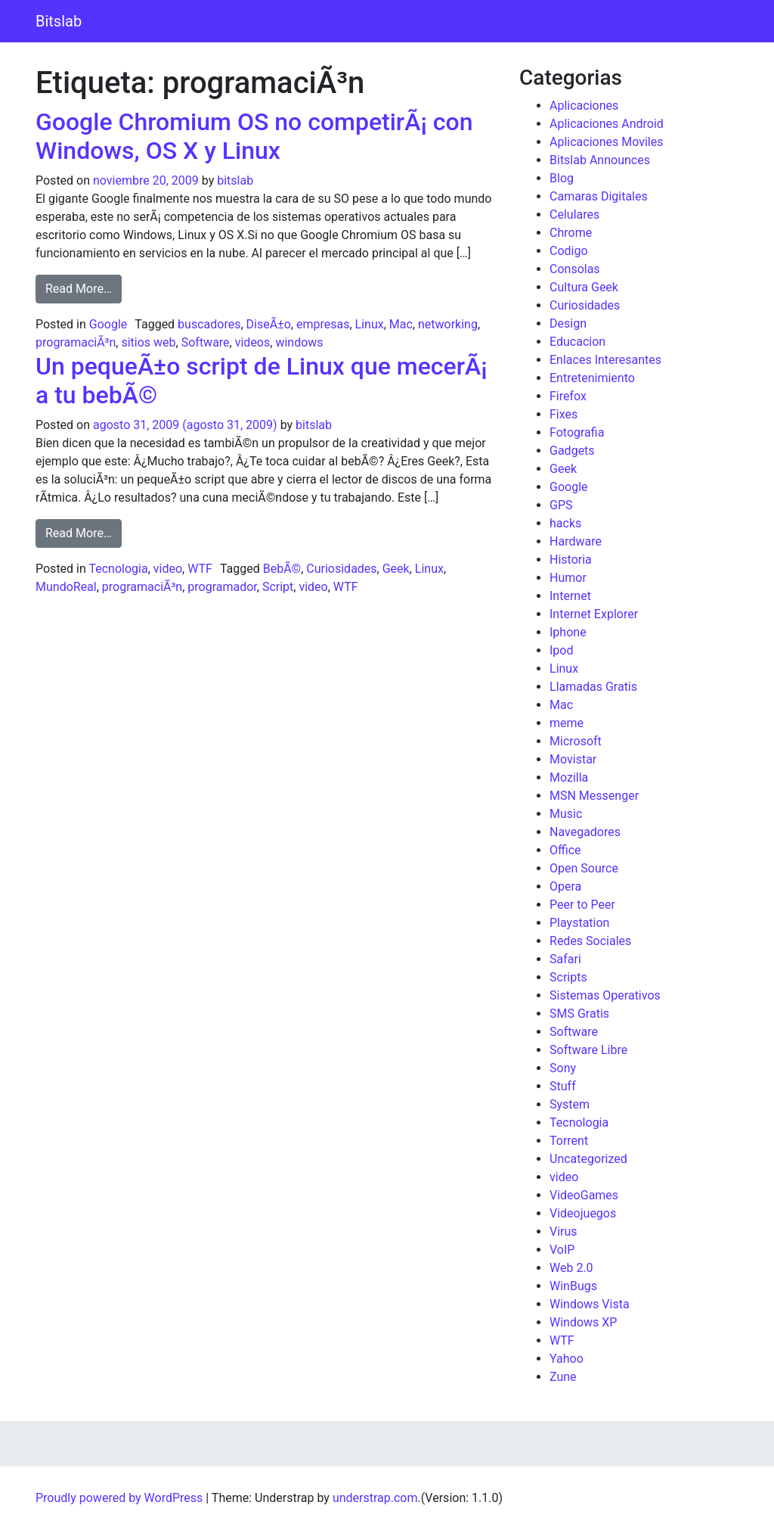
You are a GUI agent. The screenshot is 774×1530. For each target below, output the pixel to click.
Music (566, 814)
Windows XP (583, 1322)
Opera (565, 886)
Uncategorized (588, 1159)
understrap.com (375, 1498)
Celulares (574, 214)
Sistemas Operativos (605, 995)
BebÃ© (282, 568)
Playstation (579, 923)
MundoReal (66, 587)
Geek (396, 568)
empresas (322, 324)
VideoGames (584, 1195)
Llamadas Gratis (593, 686)
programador (222, 587)
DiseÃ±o (268, 324)
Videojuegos (583, 1213)
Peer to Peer (582, 904)
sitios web (148, 342)
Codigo (569, 251)
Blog (562, 178)
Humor (568, 578)
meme (567, 723)
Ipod (561, 650)
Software (205, 342)
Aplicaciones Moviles (606, 142)
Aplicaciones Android (607, 124)
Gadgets (572, 450)
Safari (565, 959)
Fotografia (577, 432)
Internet (570, 596)
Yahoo (567, 1358)
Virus (563, 1231)
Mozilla (569, 777)
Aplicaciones (584, 105)
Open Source (584, 868)
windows (299, 342)
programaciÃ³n (76, 342)
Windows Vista (590, 1304)
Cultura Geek (584, 287)
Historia (571, 559)
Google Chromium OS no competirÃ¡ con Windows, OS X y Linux (254, 136)
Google (108, 324)
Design (568, 323)
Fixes (563, 414)
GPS (561, 505)
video (167, 568)
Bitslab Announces (600, 160)
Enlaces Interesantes (605, 360)
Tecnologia (117, 568)
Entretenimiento (592, 378)
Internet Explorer (594, 614)
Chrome (571, 232)
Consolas (575, 269)
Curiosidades (341, 568)
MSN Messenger (594, 795)
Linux (369, 324)
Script (277, 587)
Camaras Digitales (599, 196)
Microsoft (576, 741)
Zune (563, 1377)
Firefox (568, 396)
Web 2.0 (571, 1268)
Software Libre (588, 1050)
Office (565, 850)
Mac (401, 324)
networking (448, 324)
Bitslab (59, 21)
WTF (199, 568)
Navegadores (585, 832)
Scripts (568, 977)
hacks (565, 523)
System (570, 1104)
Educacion (577, 341)
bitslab (235, 180)
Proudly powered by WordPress (119, 1498)
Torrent (569, 1141)
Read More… (83, 287)
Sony (563, 1068)
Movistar (573, 759)
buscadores (209, 324)
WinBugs (573, 1286)
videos (253, 342)
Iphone (568, 632)
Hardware (576, 541)
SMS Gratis (579, 1013)
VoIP (562, 1249)
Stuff (563, 1086)
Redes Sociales (590, 941)
